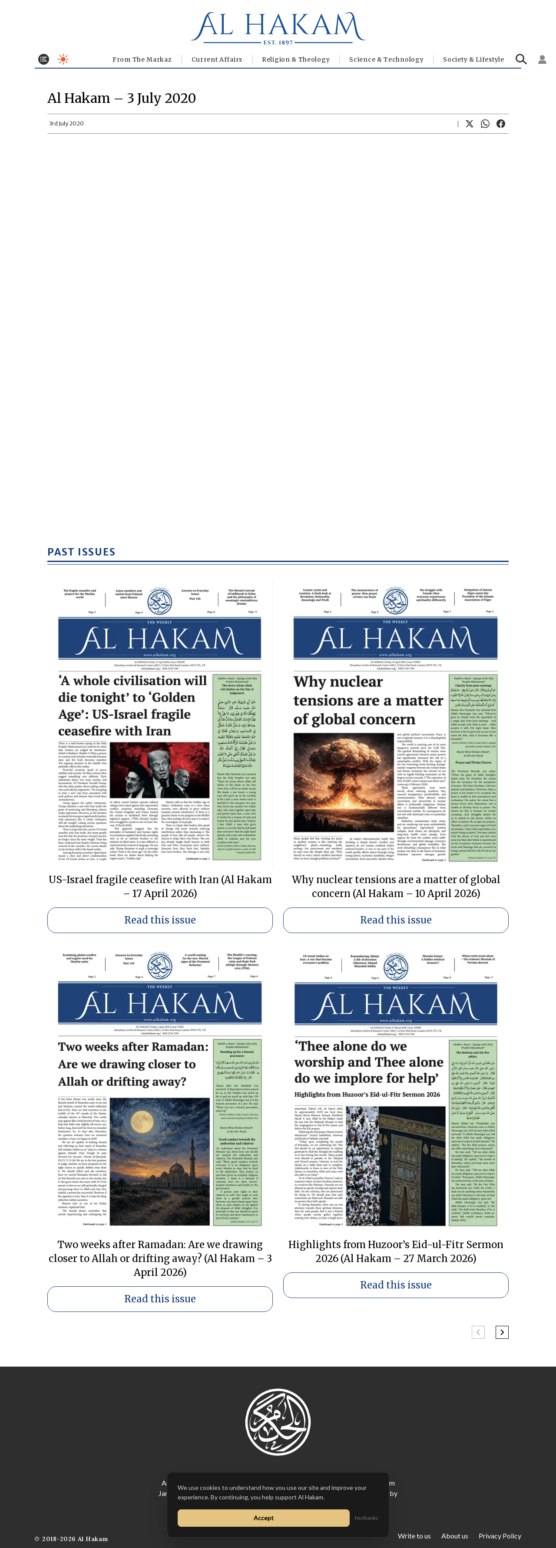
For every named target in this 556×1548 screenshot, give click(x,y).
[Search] (521, 59)
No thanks (366, 1518)
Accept (264, 1518)
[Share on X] (469, 123)
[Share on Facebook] (500, 123)
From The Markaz (142, 59)
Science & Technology (386, 59)
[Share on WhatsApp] (485, 123)
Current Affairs (217, 59)
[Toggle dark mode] (63, 59)
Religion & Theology (296, 59)
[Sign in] (542, 59)
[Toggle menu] (43, 59)
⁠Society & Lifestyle (473, 59)
